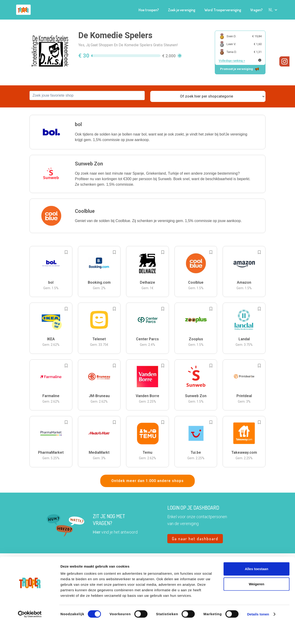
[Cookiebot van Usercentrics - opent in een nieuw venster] (30, 612)
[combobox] (87, 95)
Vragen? (256, 10)
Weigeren (256, 582)
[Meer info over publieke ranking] (260, 60)
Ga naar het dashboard (195, 538)
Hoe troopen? (149, 10)
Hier (96, 532)
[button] (273, 9)
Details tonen (258, 612)
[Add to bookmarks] (66, 252)
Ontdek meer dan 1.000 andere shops (147, 481)
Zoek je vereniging (181, 10)
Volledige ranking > (232, 60)
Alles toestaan (256, 567)
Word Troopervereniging (222, 10)
